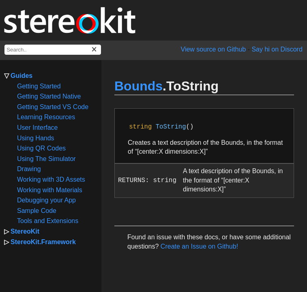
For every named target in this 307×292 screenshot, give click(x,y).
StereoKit (25, 231)
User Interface (37, 127)
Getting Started (39, 86)
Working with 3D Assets (51, 179)
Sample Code (36, 210)
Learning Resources (46, 117)
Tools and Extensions (47, 220)
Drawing (29, 168)
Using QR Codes (41, 148)
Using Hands (35, 138)
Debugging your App (46, 200)
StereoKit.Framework (43, 241)
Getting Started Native (49, 96)
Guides (21, 75)
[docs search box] (52, 50)
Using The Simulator (46, 158)
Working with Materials (49, 190)
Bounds (138, 86)
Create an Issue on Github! (199, 246)
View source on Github (213, 49)
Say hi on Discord (276, 49)
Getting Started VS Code (52, 106)
